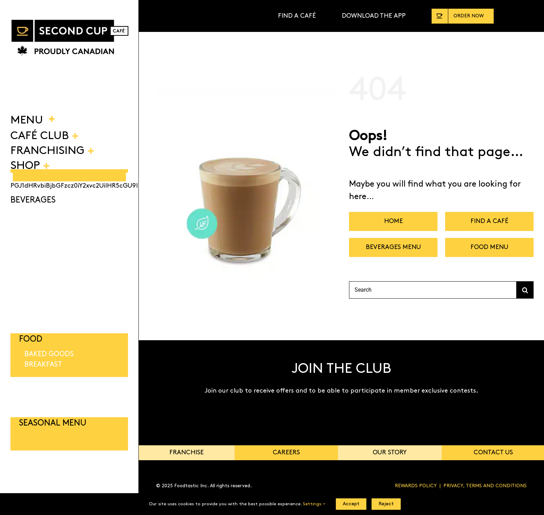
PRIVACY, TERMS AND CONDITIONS (485, 486)
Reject (386, 504)
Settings (314, 504)
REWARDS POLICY (416, 486)
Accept (351, 504)
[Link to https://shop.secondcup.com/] (528, 16)
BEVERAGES (33, 200)
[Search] (432, 290)
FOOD (30, 339)
